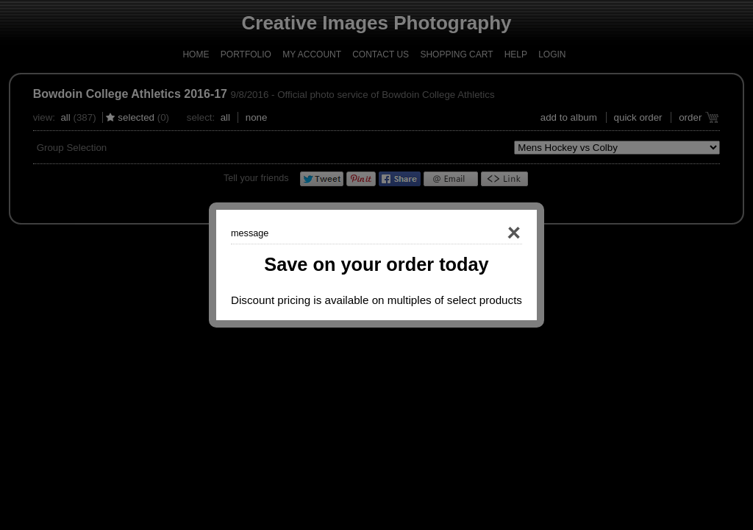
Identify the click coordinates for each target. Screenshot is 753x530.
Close (493, 233)
